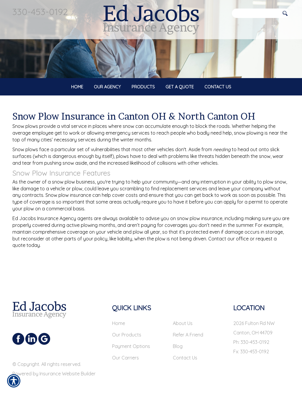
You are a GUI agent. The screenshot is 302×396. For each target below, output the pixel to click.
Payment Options (131, 342)
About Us (183, 319)
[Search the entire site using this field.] (255, 13)
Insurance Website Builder (68, 369)
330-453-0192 (40, 11)
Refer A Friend (188, 330)
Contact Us (185, 353)
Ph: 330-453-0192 (251, 338)
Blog (178, 342)
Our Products (126, 330)
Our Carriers (125, 353)
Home (118, 319)
